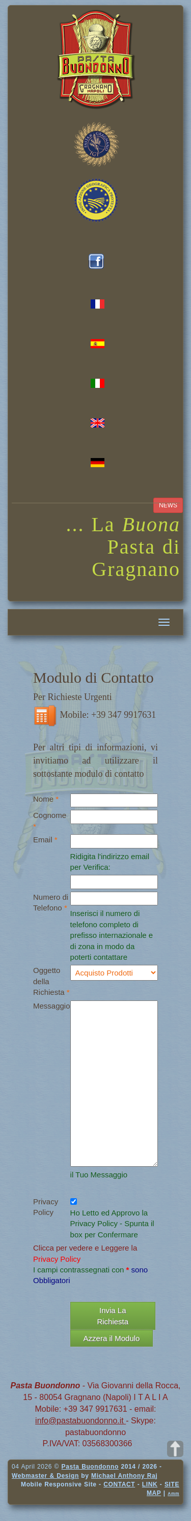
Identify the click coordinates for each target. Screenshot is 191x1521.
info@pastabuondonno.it (80, 1420)
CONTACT (119, 1484)
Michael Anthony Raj (124, 1475)
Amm (173, 1493)
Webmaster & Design (45, 1475)
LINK (149, 1484)
